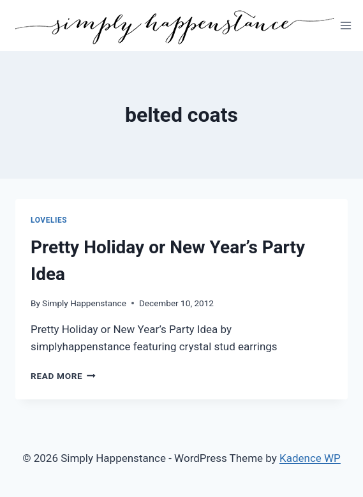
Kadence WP (310, 458)
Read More (63, 376)
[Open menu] (346, 25)
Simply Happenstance (84, 303)
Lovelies (49, 220)
